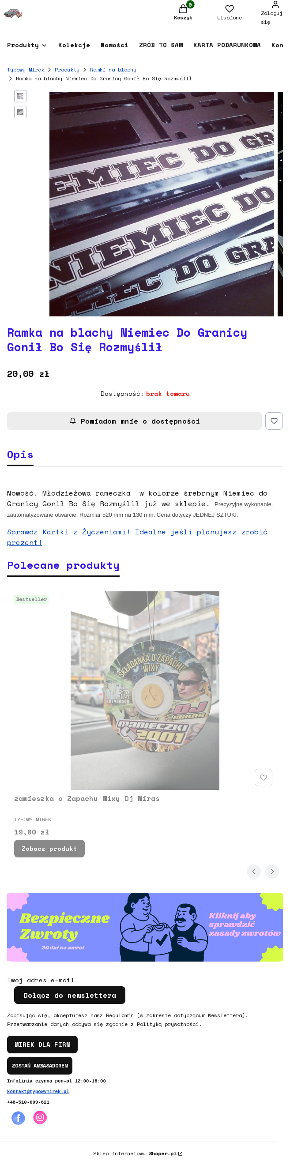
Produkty (67, 69)
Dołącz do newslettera (69, 995)
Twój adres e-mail (41, 980)
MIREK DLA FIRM (42, 1044)
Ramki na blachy (113, 69)
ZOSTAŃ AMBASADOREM (40, 1065)
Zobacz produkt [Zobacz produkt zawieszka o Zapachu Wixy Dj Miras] (49, 848)
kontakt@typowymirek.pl (38, 1091)
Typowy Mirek (25, 69)
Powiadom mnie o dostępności (134, 421)
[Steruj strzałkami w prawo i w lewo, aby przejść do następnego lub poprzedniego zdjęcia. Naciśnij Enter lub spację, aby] (161, 204)
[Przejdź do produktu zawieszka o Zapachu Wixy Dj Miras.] (145, 690)
